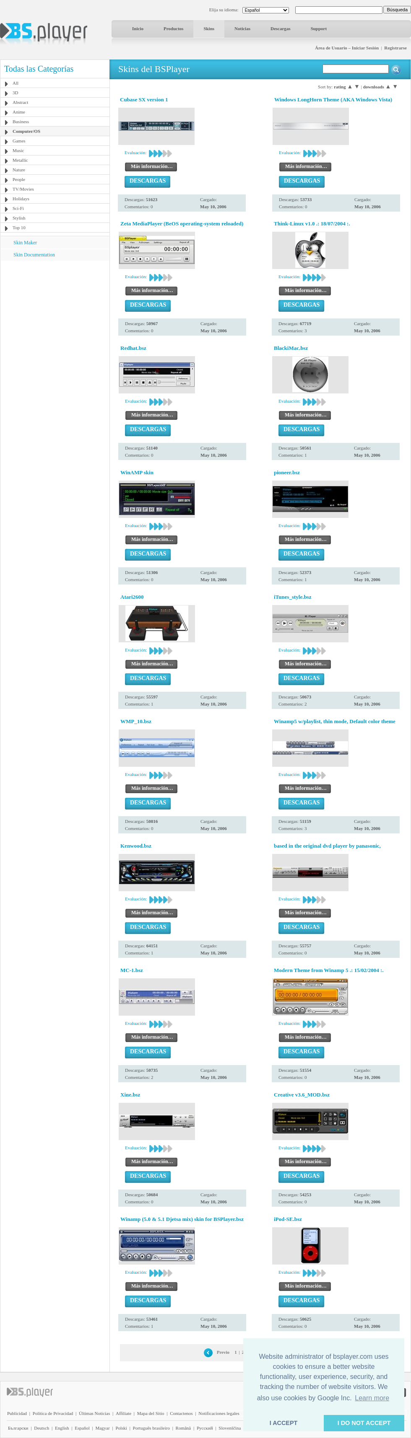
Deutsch (41, 1427)
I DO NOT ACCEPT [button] (364, 1423)
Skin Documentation (34, 255)
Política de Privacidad (53, 1413)
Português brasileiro (151, 1427)
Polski (121, 1427)
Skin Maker (25, 243)
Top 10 (19, 227)
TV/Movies (23, 188)
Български (18, 1427)
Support (319, 28)
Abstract (20, 102)
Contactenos (181, 1413)
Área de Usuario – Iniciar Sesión (347, 47)
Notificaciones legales (218, 1413)
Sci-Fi (18, 208)
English (62, 1427)
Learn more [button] (372, 1398)
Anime (19, 111)
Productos (173, 28)
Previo (223, 1352)
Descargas (281, 28)
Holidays (21, 198)
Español (82, 1427)
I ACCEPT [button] (284, 1423)
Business (21, 121)
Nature (19, 169)
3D (15, 92)
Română (183, 1427)
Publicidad (17, 1413)
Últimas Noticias (94, 1413)
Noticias (242, 28)
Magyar (102, 1427)
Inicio (137, 28)
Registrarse (395, 47)
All (15, 82)
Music (18, 150)
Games (19, 140)
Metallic (20, 160)
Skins (208, 28)
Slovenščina (230, 1427)
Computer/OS (26, 131)
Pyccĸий (205, 1427)
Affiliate (123, 1413)
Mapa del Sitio (150, 1413)
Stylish (19, 217)
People (19, 179)
